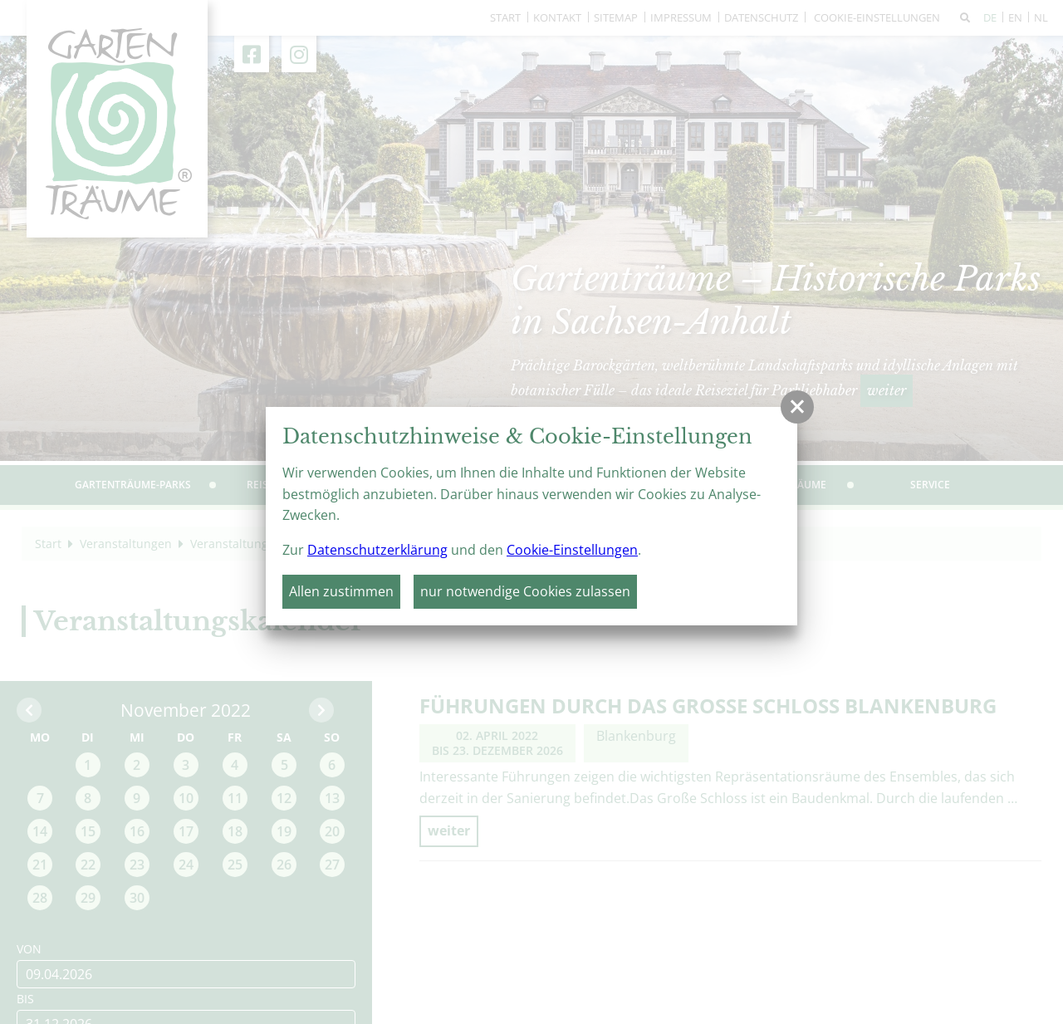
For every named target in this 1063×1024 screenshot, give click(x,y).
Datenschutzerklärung (377, 550)
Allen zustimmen (341, 591)
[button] (797, 407)
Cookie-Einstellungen (572, 550)
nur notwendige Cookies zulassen (525, 591)
